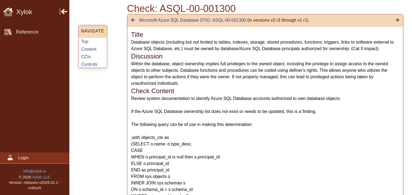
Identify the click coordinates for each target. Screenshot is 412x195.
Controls (89, 64)
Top (84, 41)
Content (88, 49)
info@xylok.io (34, 171)
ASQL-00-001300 (229, 20)
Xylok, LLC (41, 177)
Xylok (17, 11)
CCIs (86, 56)
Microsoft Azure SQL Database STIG (174, 20)
